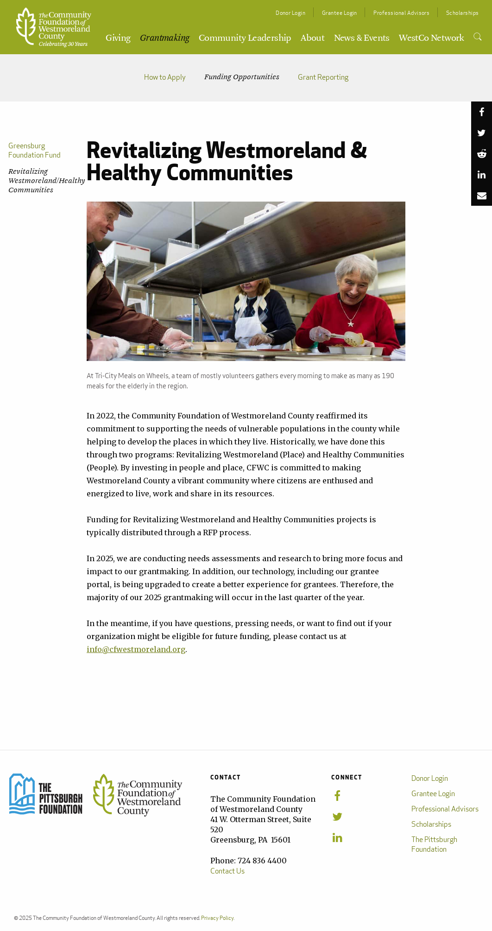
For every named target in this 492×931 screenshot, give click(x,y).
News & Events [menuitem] (362, 38)
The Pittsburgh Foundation (434, 844)
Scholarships (462, 13)
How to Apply (165, 77)
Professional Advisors (401, 13)
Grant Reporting (323, 77)
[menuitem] (477, 37)
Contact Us (227, 871)
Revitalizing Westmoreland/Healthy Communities (42, 181)
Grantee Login (339, 13)
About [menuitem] (312, 38)
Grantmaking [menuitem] (164, 38)
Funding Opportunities (241, 77)
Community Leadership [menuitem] (245, 38)
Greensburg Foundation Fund (34, 150)
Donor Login (290, 13)
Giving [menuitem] (118, 38)
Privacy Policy (217, 918)
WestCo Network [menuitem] (431, 38)
